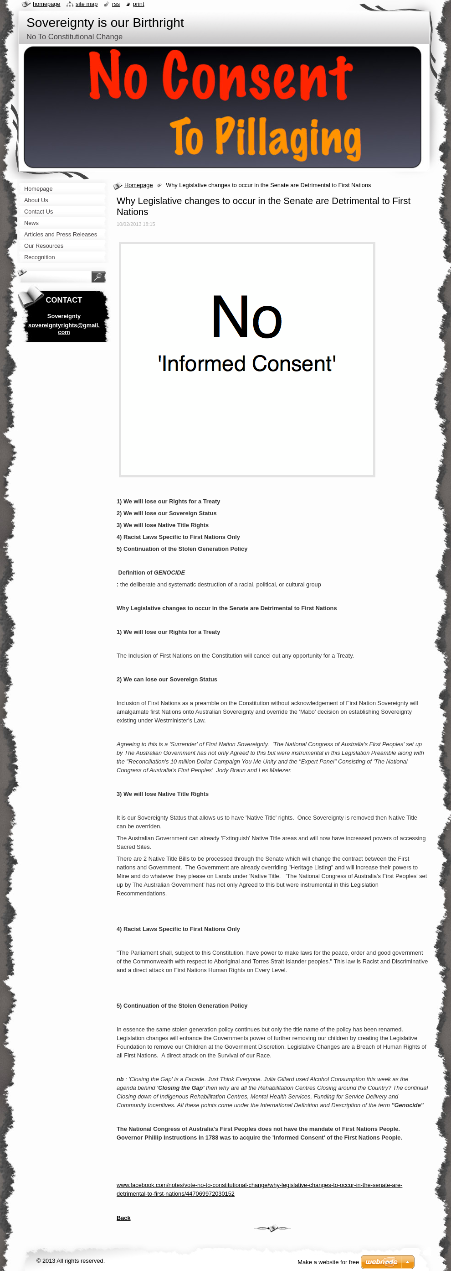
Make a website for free (328, 1262)
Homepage (138, 185)
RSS (116, 3)
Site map (86, 3)
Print (138, 3)
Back (124, 1217)
